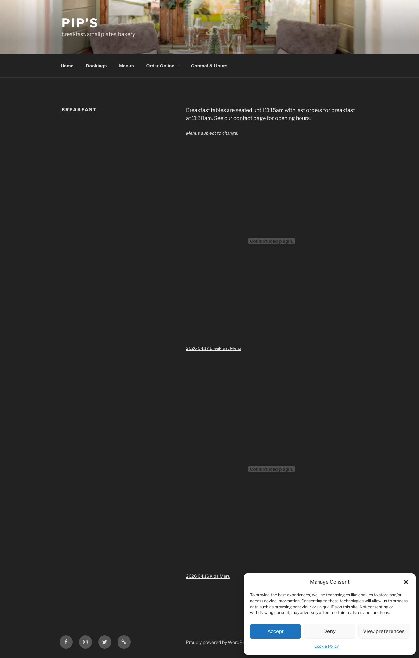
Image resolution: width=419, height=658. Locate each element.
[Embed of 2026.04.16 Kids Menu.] (271, 469)
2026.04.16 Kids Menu (208, 576)
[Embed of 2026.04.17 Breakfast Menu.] (271, 241)
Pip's (80, 23)
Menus (126, 65)
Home (67, 65)
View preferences (384, 631)
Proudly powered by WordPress (218, 642)
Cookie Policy (326, 646)
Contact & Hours (209, 65)
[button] (406, 582)
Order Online (163, 65)
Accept (275, 631)
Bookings (96, 65)
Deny (329, 631)
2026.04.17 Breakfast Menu (213, 348)
